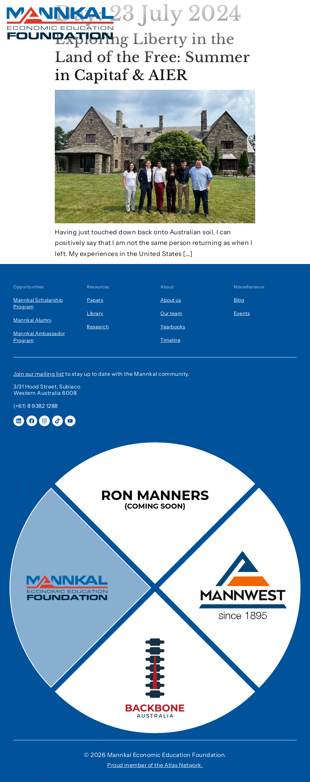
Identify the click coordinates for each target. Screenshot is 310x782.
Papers (95, 300)
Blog (239, 300)
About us (170, 300)
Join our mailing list (38, 373)
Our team (171, 313)
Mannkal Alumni (32, 320)
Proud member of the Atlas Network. (155, 765)
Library (95, 313)
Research (98, 327)
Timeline (170, 340)
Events (242, 313)
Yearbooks (172, 327)
